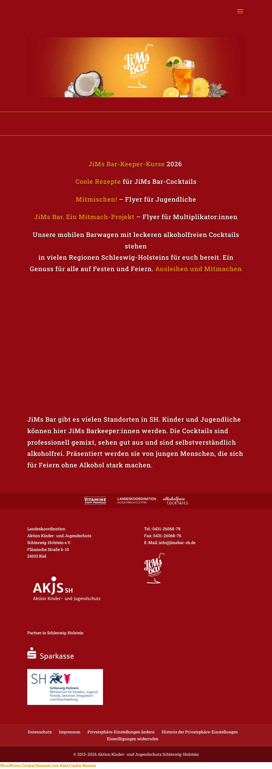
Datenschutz (40, 732)
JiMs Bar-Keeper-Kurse (126, 164)
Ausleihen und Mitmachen (198, 269)
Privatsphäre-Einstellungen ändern (121, 732)
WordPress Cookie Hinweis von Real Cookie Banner (48, 765)
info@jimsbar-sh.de (177, 542)
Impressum (69, 732)
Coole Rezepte (98, 181)
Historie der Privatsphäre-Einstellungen (200, 732)
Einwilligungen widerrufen (132, 738)
